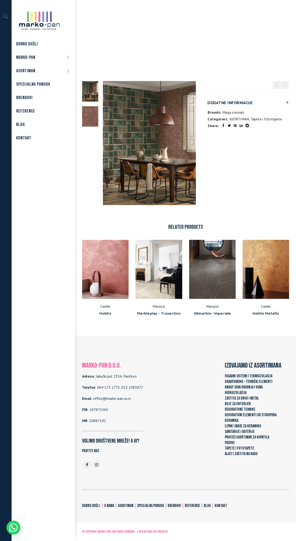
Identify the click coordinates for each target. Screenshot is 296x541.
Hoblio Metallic (266, 313)
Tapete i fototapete (187, 41)
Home (138, 41)
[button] (13, 528)
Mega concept (233, 112)
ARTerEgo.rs (160, 532)
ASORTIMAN (157, 41)
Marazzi (159, 306)
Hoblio (105, 313)
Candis (105, 306)
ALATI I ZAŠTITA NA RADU (241, 453)
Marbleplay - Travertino (159, 313)
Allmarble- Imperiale (212, 313)
